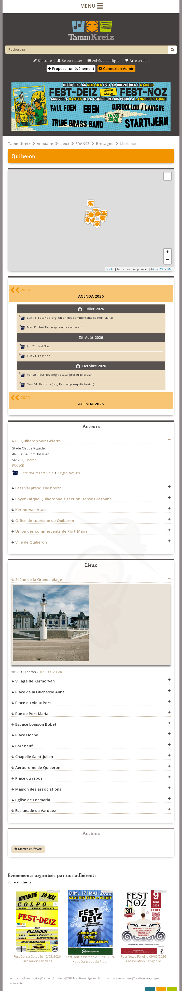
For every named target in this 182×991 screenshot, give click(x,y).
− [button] (167, 260)
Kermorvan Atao (30, 509)
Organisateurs (69, 473)
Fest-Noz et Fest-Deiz (37, 473)
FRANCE (83, 143)
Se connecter (69, 61)
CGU (69, 978)
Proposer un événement (114, 978)
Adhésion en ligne (104, 61)
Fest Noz (43, 346)
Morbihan (128, 143)
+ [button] (167, 252)
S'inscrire (42, 61)
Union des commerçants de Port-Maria (51, 531)
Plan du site (32, 978)
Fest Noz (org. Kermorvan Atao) (60, 327)
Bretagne (105, 143)
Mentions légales (84, 978)
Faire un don (137, 61)
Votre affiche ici (19, 882)
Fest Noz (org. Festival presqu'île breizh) (65, 374)
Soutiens (59, 978)
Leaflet (110, 269)
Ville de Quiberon (31, 542)
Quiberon (29, 460)
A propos (16, 978)
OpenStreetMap (163, 269)
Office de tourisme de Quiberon (44, 520)
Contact (46, 978)
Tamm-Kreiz (19, 143)
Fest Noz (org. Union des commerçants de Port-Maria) (75, 317)
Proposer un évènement (71, 68)
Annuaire (45, 143)
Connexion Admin (116, 68)
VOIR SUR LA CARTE (51, 672)
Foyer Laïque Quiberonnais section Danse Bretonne (63, 498)
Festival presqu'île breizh (38, 487)
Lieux (64, 143)
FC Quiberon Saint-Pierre (38, 440)
